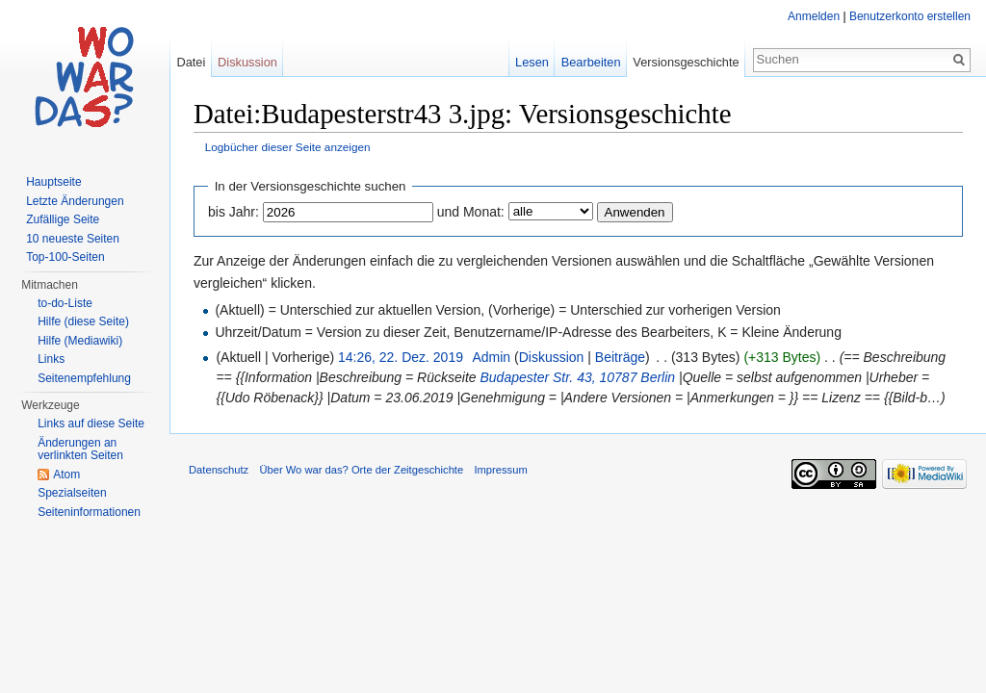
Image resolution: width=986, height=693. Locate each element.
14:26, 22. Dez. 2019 (400, 357)
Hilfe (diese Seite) (83, 321)
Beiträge (620, 357)
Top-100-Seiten (65, 257)
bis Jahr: (233, 211)
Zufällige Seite (62, 219)
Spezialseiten (72, 493)
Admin (491, 357)
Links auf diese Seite (91, 423)
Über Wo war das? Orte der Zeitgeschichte (361, 469)
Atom (66, 474)
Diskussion (551, 357)
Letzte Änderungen (74, 201)
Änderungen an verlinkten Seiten (80, 449)
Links (51, 359)
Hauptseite (53, 182)
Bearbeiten (591, 62)
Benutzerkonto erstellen (910, 16)
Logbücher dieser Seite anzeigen (288, 147)
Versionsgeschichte (686, 62)
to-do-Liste (65, 303)
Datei (190, 62)
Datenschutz (218, 469)
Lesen (532, 62)
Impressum (500, 469)
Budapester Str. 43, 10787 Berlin (577, 377)
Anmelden (814, 16)
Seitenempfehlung (84, 378)
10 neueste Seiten (72, 238)
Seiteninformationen (89, 512)
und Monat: (471, 211)
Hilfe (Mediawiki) (80, 340)
